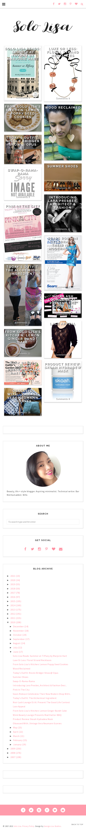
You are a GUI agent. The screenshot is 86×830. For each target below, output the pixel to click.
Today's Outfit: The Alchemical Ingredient (23, 270)
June (16, 651)
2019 (13, 584)
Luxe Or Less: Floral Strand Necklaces (63, 52)
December (18, 626)
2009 (13, 748)
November (19, 630)
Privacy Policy (28, 826)
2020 (13, 580)
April (16, 731)
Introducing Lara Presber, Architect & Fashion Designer (63, 204)
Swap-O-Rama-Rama (23, 171)
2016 (13, 597)
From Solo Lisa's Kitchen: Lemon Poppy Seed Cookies (23, 112)
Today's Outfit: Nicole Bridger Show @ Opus (23, 141)
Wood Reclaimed (63, 107)
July (15, 647)
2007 (13, 757)
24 (69, 188)
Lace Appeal (63, 324)
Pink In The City (23, 206)
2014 (13, 605)
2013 (13, 609)
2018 (13, 588)
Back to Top (77, 824)
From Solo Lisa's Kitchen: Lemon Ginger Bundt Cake (23, 337)
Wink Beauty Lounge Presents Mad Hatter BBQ (23, 368)
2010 (13, 622)
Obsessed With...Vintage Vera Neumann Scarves (22, 396)
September (19, 639)
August (17, 643)
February (18, 740)
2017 (13, 592)
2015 (13, 601)
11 (69, 229)
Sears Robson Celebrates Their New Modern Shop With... (42, 693)
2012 (13, 613)
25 (29, 412)
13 (29, 128)
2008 (13, 752)
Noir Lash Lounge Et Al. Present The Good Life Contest (63, 303)
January (17, 744)
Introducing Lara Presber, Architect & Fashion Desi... (40, 685)
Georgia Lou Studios (52, 826)
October (17, 634)
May (15, 727)
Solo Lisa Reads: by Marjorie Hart (23, 54)
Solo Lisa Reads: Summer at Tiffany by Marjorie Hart (40, 655)
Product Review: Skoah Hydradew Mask (63, 367)
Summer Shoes (62, 166)
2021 (13, 575)
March (16, 736)
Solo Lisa (17, 826)
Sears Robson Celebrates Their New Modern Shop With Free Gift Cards (63, 246)
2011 (13, 618)
